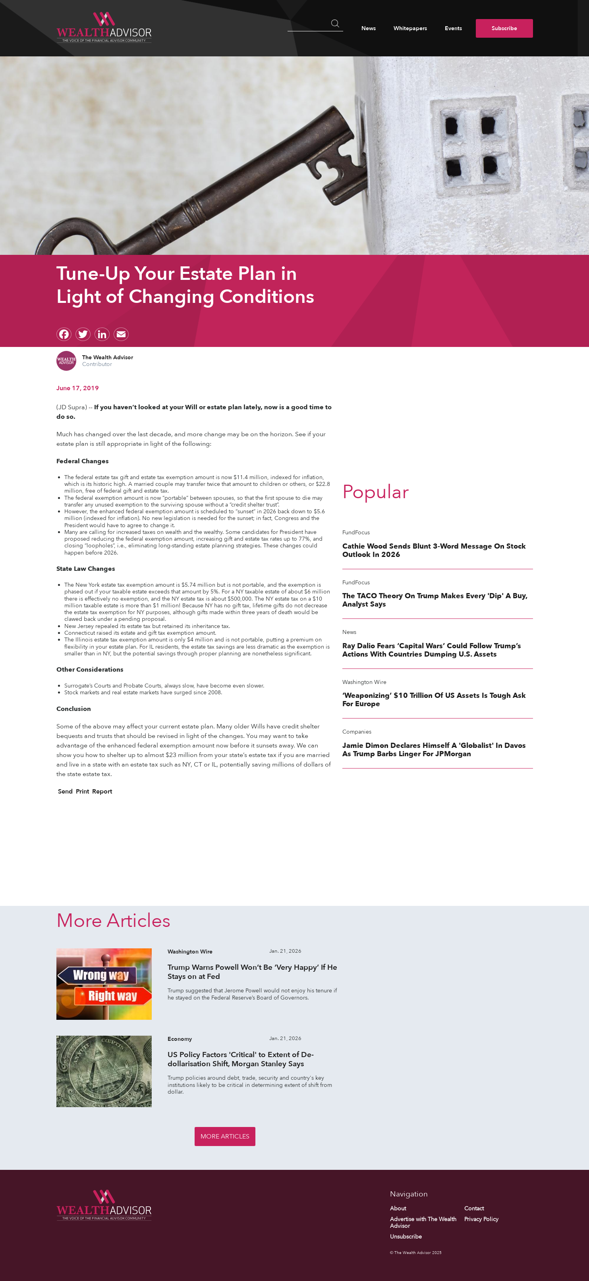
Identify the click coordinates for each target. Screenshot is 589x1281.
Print (81, 791)
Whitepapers (410, 28)
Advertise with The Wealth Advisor (423, 1223)
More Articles (225, 1136)
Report (101, 791)
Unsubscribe (406, 1237)
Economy (180, 1039)
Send (64, 791)
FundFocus (356, 532)
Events (453, 28)
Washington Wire (364, 682)
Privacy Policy (481, 1219)
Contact (474, 1208)
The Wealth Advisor (107, 357)
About (398, 1208)
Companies (356, 731)
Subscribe (504, 28)
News (368, 28)
